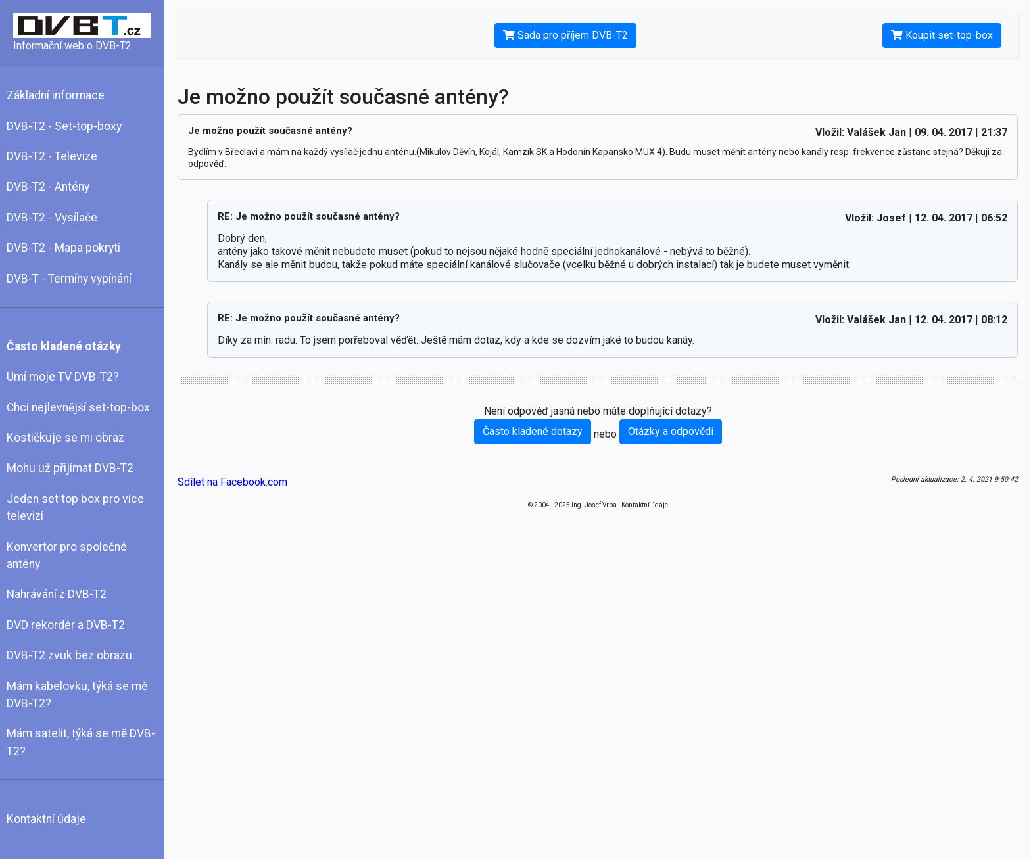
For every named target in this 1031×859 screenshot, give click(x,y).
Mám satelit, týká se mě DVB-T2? (81, 742)
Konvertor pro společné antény (67, 555)
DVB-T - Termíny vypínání (69, 278)
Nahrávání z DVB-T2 (57, 594)
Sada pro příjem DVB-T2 (565, 35)
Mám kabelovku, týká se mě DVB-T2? (77, 695)
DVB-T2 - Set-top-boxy (64, 126)
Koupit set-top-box (942, 35)
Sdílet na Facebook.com (232, 482)
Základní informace (56, 95)
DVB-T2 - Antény (48, 186)
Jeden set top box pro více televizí (75, 507)
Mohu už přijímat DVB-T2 (70, 468)
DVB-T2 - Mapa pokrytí (63, 247)
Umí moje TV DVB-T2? (63, 376)
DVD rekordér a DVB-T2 (66, 625)
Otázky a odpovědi (670, 431)
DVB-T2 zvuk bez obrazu (69, 655)
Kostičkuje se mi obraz (65, 437)
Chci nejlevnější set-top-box (78, 407)
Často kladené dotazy (533, 431)
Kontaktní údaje (46, 818)
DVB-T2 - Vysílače (52, 217)
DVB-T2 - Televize (52, 156)
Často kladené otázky (64, 346)
